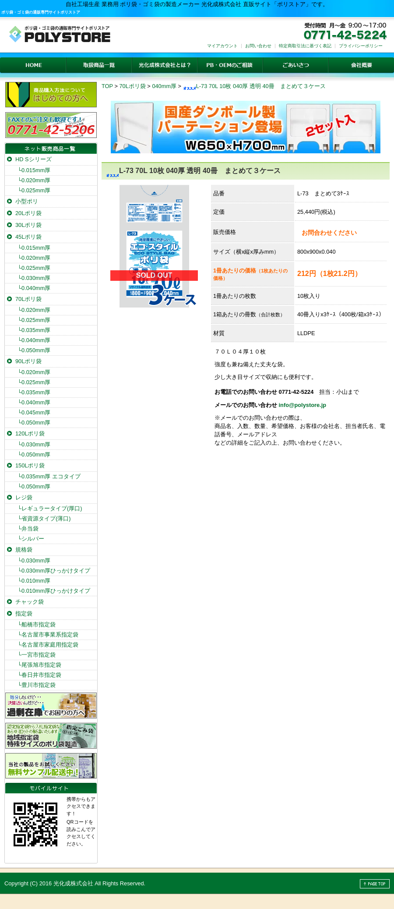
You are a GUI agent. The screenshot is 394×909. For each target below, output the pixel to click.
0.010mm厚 (34, 580)
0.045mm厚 (34, 412)
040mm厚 (164, 86)
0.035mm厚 (34, 330)
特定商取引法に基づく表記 (305, 45)
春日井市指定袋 (39, 675)
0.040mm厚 (34, 288)
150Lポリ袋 (30, 465)
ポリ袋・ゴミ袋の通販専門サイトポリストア (40, 12)
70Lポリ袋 (132, 86)
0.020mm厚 (34, 180)
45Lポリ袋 (28, 236)
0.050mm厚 (34, 350)
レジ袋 (23, 497)
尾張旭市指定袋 (39, 664)
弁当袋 (28, 528)
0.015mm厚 (34, 170)
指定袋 (23, 613)
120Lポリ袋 (30, 433)
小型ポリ (26, 201)
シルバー (31, 538)
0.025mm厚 (34, 190)
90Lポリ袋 (28, 361)
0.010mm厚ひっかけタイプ (54, 590)
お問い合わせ (258, 45)
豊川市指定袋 (37, 685)
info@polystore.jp (302, 405)
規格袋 (23, 549)
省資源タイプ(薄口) (44, 518)
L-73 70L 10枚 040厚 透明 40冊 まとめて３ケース (254, 86)
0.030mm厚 (34, 278)
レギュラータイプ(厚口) (50, 508)
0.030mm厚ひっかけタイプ (54, 570)
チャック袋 (29, 601)
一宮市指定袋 (37, 654)
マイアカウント (222, 45)
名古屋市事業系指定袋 (48, 634)
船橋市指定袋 (37, 624)
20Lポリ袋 (28, 213)
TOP (107, 86)
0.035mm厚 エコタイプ (49, 476)
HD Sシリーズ (33, 159)
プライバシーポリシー (361, 45)
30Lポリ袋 (28, 225)
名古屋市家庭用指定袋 (48, 644)
